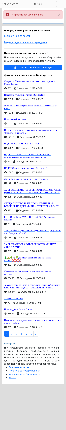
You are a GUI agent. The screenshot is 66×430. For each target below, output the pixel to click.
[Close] (59, 15)
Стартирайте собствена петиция (33, 67)
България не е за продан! (17, 36)
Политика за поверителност (24, 370)
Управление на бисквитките (24, 374)
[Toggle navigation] (60, 4)
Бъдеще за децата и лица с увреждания (25, 42)
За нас (12, 377)
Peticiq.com (10, 4)
